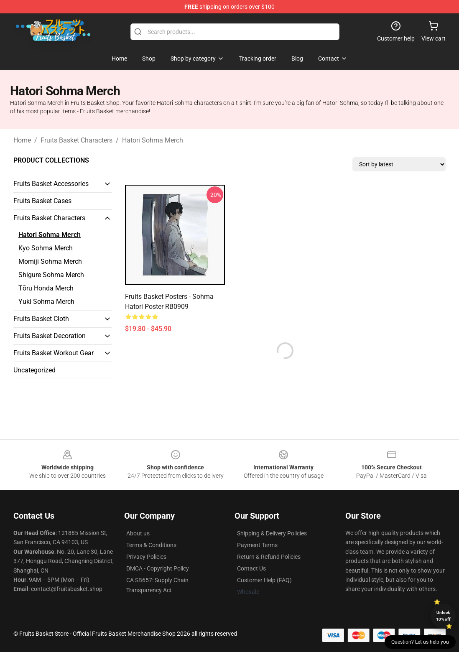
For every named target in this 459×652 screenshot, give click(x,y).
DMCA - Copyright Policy (157, 568)
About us (138, 533)
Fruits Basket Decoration (49, 336)
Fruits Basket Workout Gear (53, 353)
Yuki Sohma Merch (46, 302)
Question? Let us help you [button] (420, 642)
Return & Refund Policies (269, 556)
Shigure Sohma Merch (51, 275)
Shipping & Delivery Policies (272, 533)
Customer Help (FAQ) (264, 580)
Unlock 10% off (443, 615)
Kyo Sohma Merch (45, 248)
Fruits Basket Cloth (41, 319)
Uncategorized (34, 370)
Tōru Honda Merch (46, 288)
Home (22, 140)
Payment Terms (257, 545)
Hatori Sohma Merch (152, 140)
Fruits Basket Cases (42, 201)
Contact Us (251, 568)
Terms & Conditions (151, 545)
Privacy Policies (146, 556)
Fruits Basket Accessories (51, 184)
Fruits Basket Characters (76, 140)
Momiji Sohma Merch (50, 261)
